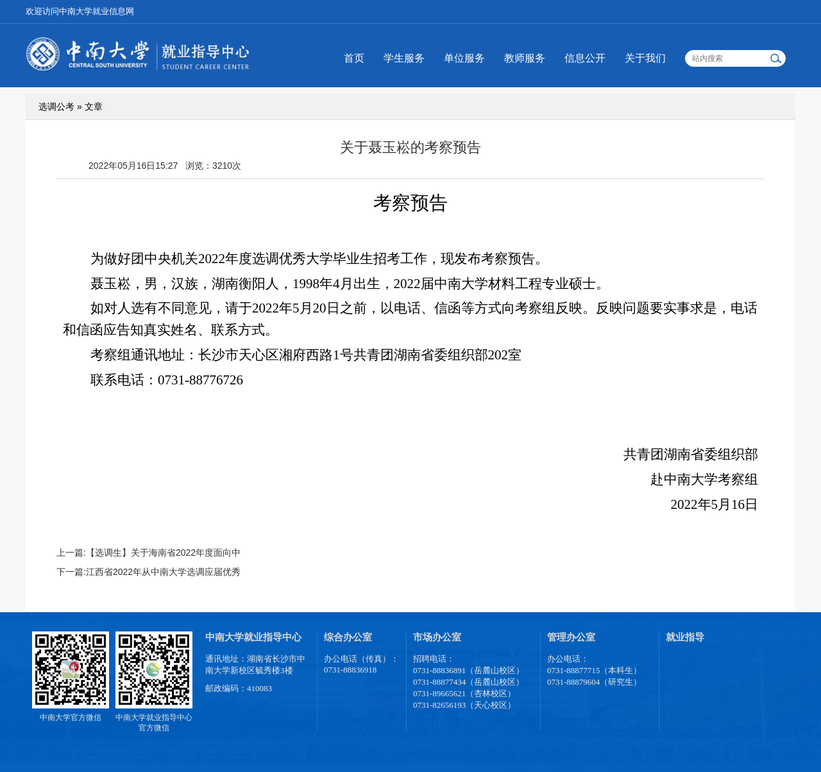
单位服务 (464, 58)
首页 (354, 58)
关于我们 (645, 58)
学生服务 (404, 58)
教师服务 (524, 58)
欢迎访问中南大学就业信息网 (80, 11)
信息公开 (584, 58)
